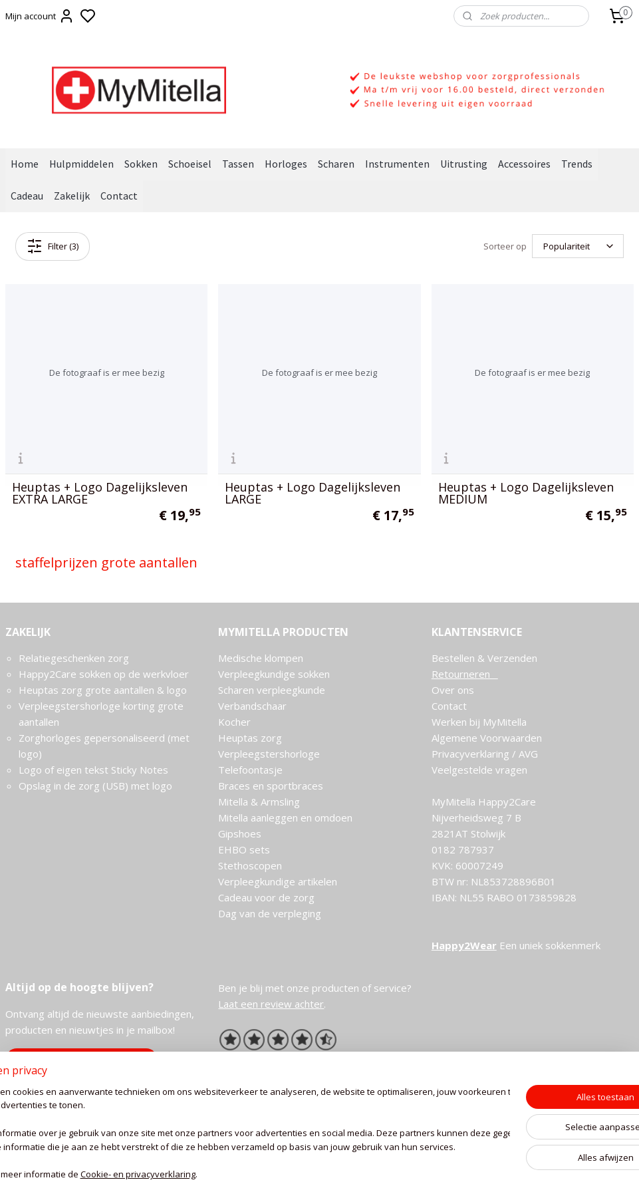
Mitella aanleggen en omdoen (285, 817)
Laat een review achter (271, 1003)
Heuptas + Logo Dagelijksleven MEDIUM (526, 493)
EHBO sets (244, 849)
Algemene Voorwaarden (487, 737)
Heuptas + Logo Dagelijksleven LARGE (312, 493)
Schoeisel (189, 163)
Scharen (336, 163)
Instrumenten (397, 163)
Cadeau (27, 195)
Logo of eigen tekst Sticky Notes (93, 769)
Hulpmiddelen (81, 163)
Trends (576, 163)
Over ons (453, 689)
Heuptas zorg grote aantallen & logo (103, 689)
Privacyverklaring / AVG (485, 753)
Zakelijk (72, 195)
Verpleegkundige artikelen (277, 881)
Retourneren (465, 673)
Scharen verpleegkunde (271, 689)
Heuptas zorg (250, 737)
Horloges (286, 163)
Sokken (141, 163)
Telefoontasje (250, 769)
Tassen (238, 163)
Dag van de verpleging (269, 913)
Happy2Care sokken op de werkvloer (104, 673)
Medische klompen (260, 658)
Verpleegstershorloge (269, 753)
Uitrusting (463, 163)
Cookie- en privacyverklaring (199, 1182)
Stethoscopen (250, 865)
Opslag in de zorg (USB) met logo (95, 785)
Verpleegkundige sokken (274, 673)
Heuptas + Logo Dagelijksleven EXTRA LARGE (100, 493)
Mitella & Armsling (259, 801)
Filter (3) (52, 246)
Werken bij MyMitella (479, 721)
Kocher (234, 721)
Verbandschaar (252, 705)
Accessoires (524, 163)
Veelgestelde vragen (479, 769)
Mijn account (39, 16)
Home (25, 163)
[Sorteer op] (578, 246)
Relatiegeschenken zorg (74, 658)
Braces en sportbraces (270, 785)
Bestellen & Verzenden (484, 658)
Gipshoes (239, 833)
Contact (119, 195)
